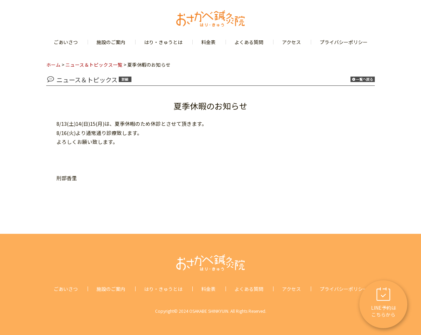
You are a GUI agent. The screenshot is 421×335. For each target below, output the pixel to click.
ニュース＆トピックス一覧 (94, 64)
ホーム (53, 64)
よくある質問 (248, 42)
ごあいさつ (66, 42)
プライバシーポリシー (344, 42)
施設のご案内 (111, 42)
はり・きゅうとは (163, 42)
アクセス (291, 42)
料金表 (208, 42)
